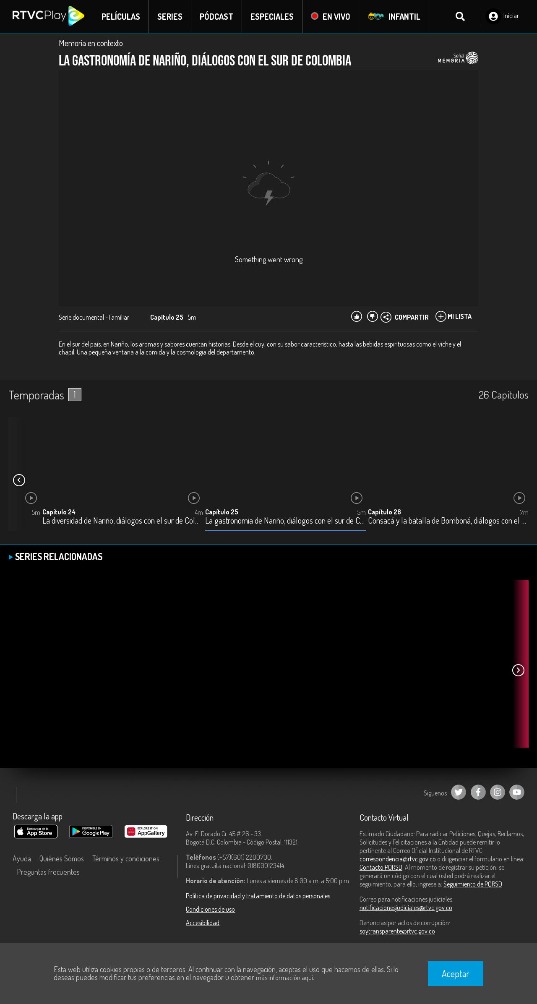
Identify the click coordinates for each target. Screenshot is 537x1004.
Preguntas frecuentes (48, 871)
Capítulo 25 (221, 512)
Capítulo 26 (384, 512)
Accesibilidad (202, 922)
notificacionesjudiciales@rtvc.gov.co (406, 907)
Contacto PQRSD (381, 867)
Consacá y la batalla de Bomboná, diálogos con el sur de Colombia (448, 521)
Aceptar (455, 973)
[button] (19, 480)
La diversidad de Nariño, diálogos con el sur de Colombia (122, 521)
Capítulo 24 (59, 512)
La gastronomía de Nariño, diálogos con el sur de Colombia (285, 521)
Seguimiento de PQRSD (472, 884)
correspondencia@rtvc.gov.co (398, 859)
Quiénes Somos (61, 858)
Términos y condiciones (125, 858)
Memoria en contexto (91, 42)
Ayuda (22, 858)
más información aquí (284, 977)
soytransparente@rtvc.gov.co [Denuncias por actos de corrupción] (397, 931)
